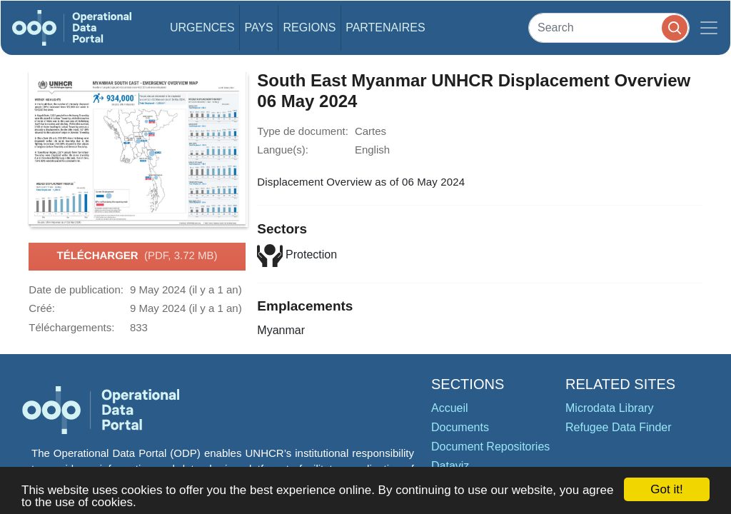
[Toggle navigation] (709, 28)
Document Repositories (490, 446)
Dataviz (450, 466)
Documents (460, 427)
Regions (309, 27)
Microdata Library (609, 408)
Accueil (449, 408)
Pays (258, 27)
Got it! (666, 489)
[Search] (609, 27)
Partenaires (385, 27)
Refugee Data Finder (618, 427)
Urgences (202, 27)
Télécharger (136, 256)
